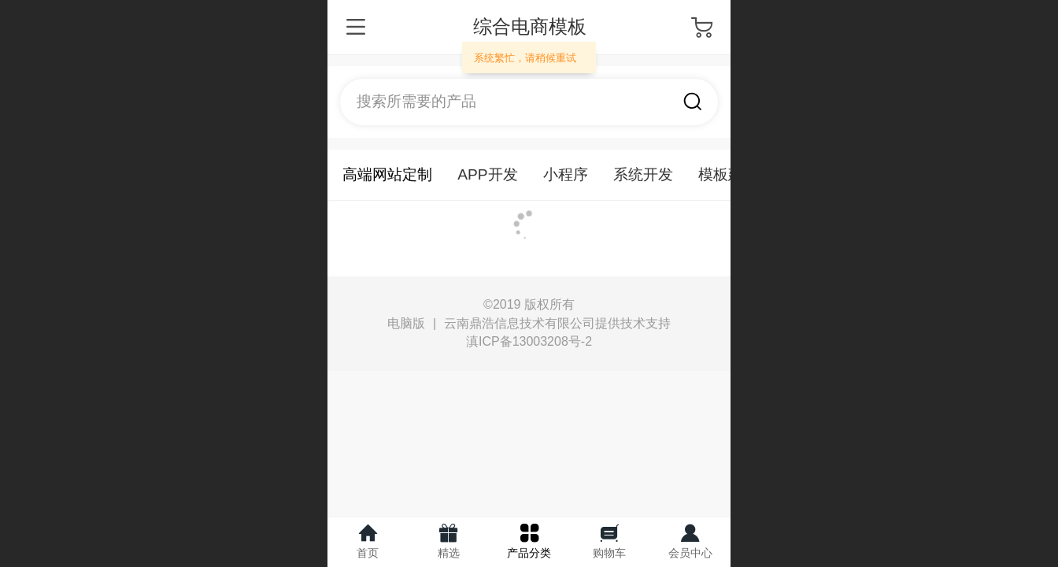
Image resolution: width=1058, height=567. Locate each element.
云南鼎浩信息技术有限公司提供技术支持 (557, 323)
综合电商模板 (529, 26)
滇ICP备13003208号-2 (529, 341)
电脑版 (406, 323)
